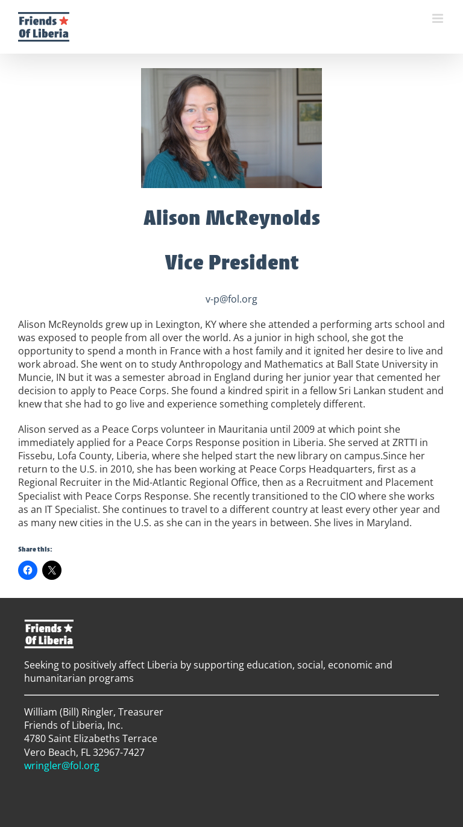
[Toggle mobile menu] (438, 18)
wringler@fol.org (61, 765)
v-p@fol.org (231, 299)
